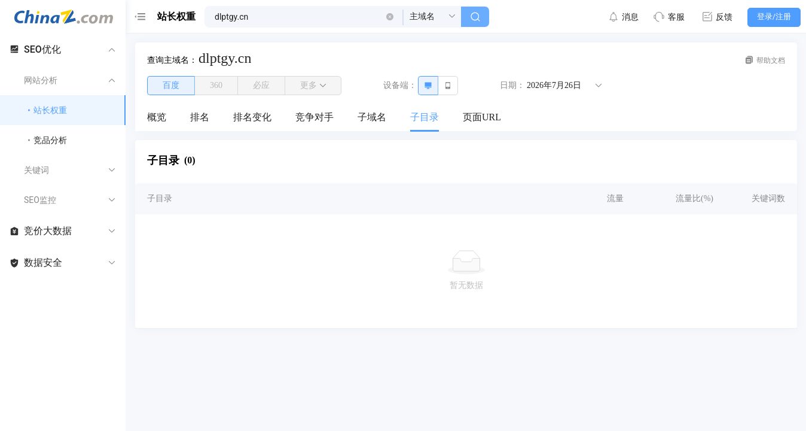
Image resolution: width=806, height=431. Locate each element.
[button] (389, 16)
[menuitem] (156, 118)
